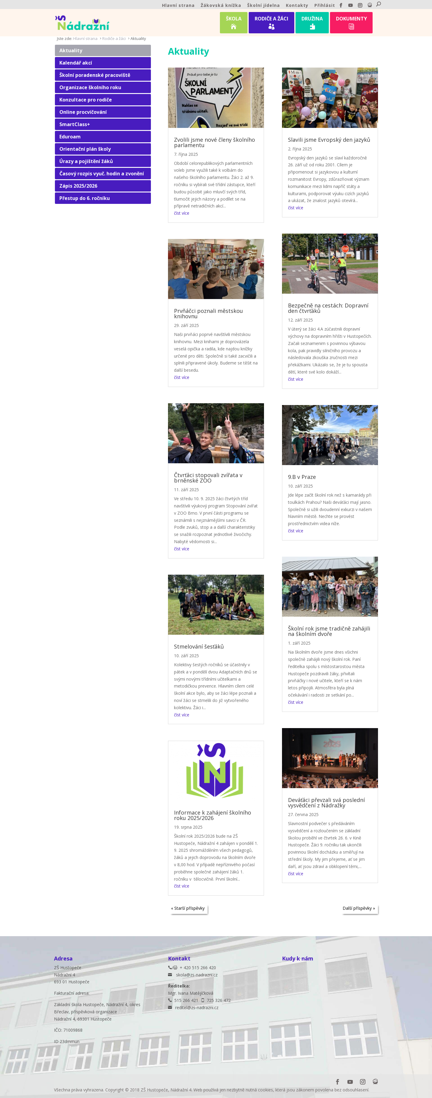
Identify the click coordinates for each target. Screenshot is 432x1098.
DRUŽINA (312, 23)
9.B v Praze (302, 476)
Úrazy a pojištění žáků (86, 161)
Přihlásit (324, 5)
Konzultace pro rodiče (85, 99)
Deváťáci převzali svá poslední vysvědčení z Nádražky (326, 802)
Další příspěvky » (359, 908)
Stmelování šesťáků (199, 646)
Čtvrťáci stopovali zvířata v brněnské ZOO (208, 477)
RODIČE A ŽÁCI (271, 23)
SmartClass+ (74, 124)
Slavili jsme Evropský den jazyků (329, 139)
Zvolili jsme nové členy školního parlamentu (214, 142)
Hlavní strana (178, 5)
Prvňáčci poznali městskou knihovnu (208, 313)
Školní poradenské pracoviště (94, 75)
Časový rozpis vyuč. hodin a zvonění (101, 173)
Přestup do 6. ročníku (84, 198)
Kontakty (297, 5)
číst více (181, 213)
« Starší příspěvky (188, 908)
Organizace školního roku (90, 87)
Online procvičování (83, 112)
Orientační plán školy (85, 149)
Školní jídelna (263, 5)
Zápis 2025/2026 (78, 186)
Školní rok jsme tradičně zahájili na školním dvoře (329, 631)
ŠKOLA (233, 23)
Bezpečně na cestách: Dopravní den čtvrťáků (328, 308)
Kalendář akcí (75, 62)
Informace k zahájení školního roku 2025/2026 (212, 815)
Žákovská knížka (221, 5)
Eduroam (70, 136)
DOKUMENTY (351, 23)
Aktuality (70, 50)
